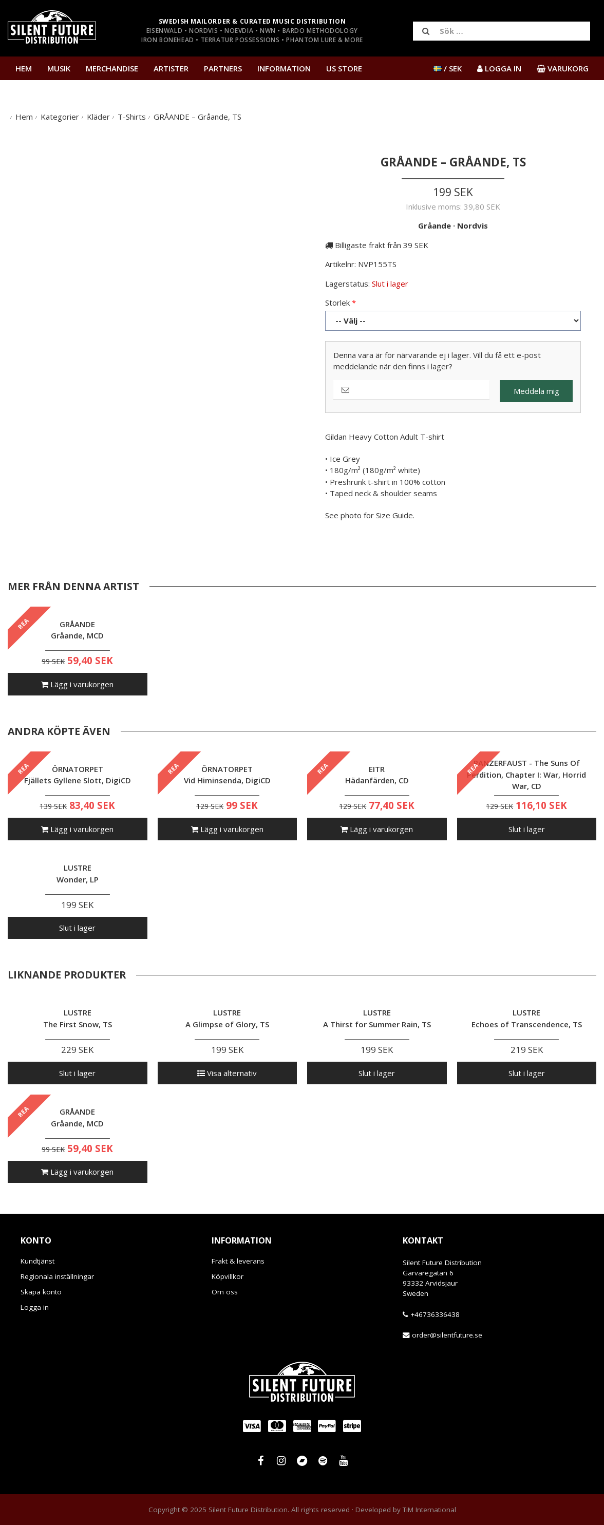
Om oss (225, 1291)
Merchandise (112, 68)
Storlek (337, 302)
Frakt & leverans (238, 1261)
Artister (171, 68)
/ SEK (447, 68)
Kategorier (60, 116)
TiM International (429, 1509)
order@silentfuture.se (447, 1335)
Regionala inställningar (57, 1276)
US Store (344, 68)
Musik (58, 68)
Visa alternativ (227, 1073)
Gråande (434, 225)
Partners (223, 68)
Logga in (35, 1307)
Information (284, 68)
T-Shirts (132, 116)
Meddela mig (536, 391)
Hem (23, 68)
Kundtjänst (37, 1261)
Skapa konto (41, 1291)
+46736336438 (435, 1314)
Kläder (98, 116)
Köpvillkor (227, 1276)
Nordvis (472, 225)
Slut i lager (526, 829)
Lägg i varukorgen (77, 684)
